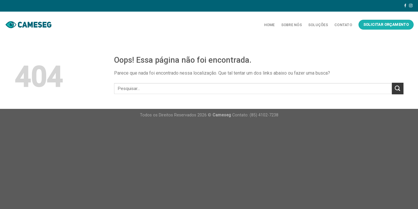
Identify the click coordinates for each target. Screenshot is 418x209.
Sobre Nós (291, 25)
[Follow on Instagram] (410, 6)
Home (269, 25)
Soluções (318, 25)
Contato (343, 25)
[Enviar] (397, 88)
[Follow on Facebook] (405, 6)
